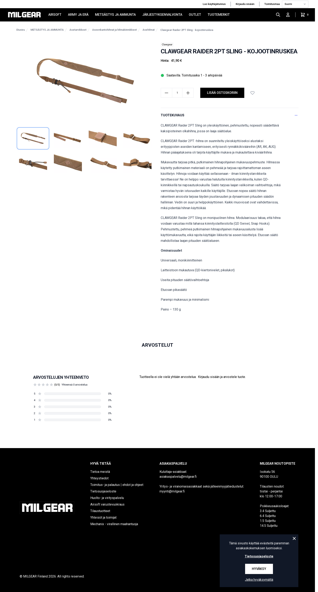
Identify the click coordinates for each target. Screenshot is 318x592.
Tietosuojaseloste (103, 491)
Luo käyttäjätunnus (214, 4)
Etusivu (20, 29)
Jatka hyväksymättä (259, 580)
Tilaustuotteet (100, 511)
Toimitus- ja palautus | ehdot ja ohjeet (116, 485)
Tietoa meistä (100, 472)
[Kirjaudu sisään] (288, 15)
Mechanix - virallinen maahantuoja (114, 524)
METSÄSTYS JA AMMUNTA (115, 15)
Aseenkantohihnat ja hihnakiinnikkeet (114, 29)
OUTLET (195, 15)
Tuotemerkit (219, 15)
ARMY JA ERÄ (78, 15)
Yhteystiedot (99, 478)
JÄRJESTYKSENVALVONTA (162, 15)
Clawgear (167, 44)
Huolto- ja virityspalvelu (107, 498)
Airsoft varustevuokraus (107, 504)
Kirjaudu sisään (245, 4)
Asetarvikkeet (77, 29)
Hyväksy (259, 569)
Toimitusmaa (272, 4)
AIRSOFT (54, 15)
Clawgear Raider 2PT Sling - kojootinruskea (186, 29)
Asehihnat (149, 29)
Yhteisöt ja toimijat (103, 517)
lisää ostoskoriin (222, 93)
